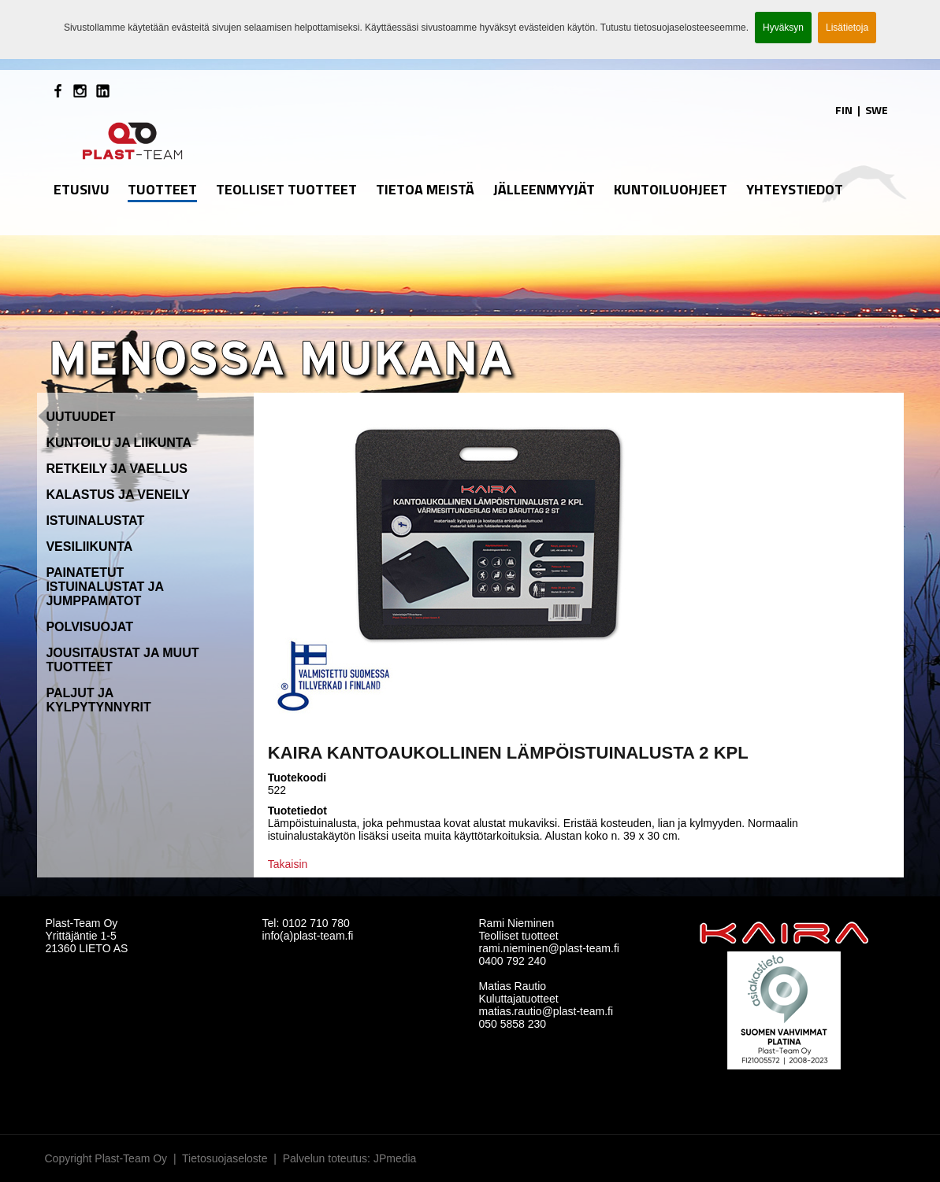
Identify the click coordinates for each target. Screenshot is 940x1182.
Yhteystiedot (794, 189)
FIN (844, 110)
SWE (876, 110)
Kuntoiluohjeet (670, 189)
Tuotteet (162, 189)
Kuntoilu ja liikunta (118, 442)
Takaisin (288, 864)
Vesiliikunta (89, 546)
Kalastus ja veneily (118, 494)
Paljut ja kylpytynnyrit (98, 700)
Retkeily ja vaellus (117, 468)
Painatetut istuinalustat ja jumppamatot (104, 587)
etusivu (82, 189)
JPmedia (394, 1158)
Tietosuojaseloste (224, 1158)
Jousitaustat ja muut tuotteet (122, 660)
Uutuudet (80, 416)
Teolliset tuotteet (286, 189)
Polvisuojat (89, 626)
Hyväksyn (783, 27)
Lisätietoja (847, 27)
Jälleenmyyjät (544, 189)
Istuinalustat (95, 520)
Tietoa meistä (425, 189)
